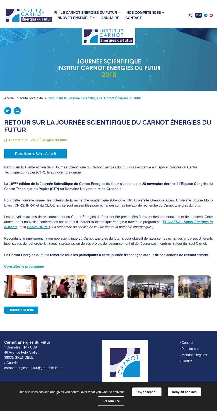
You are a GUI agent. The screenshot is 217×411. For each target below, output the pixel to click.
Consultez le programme (24, 266)
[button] (90, 12)
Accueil (9, 98)
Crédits (187, 361)
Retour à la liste (21, 310)
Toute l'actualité (31, 98)
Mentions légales (194, 355)
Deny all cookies (184, 392)
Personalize (111, 401)
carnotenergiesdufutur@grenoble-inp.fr (33, 368)
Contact (187, 342)
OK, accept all (146, 392)
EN (198, 15)
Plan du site (190, 349)
